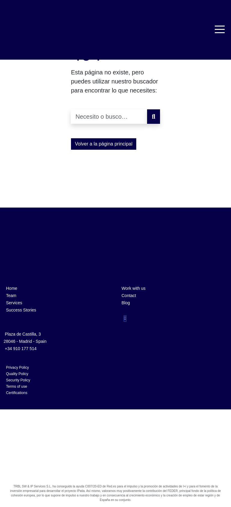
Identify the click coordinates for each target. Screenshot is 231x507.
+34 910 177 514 (21, 348)
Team (11, 295)
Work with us (134, 288)
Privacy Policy (17, 367)
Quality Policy (17, 374)
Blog (126, 302)
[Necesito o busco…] (109, 116)
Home (11, 288)
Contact (129, 295)
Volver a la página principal (103, 143)
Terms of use (16, 386)
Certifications (16, 393)
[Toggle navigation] (220, 29)
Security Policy (18, 380)
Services (14, 302)
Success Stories (21, 310)
